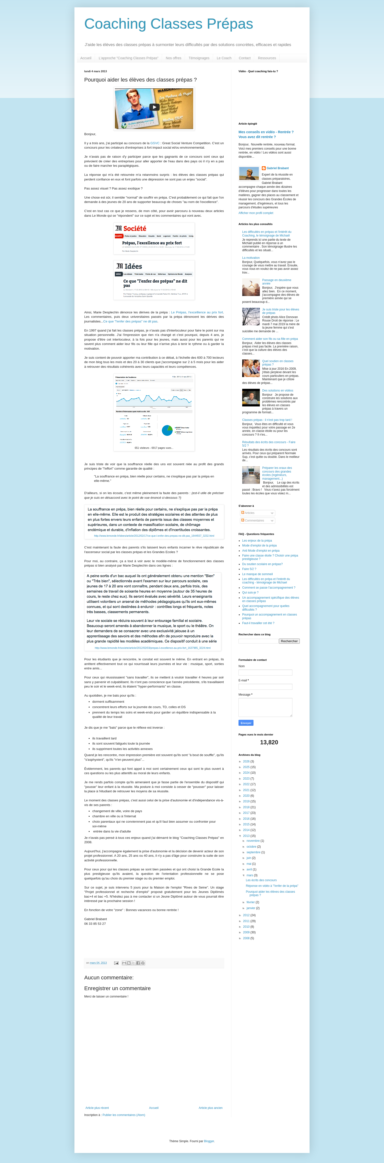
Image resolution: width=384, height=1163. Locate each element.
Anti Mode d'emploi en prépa (260, 550)
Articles (247, 513)
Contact (245, 58)
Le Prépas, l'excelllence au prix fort (197, 312)
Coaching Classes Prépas (168, 23)
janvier (251, 908)
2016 (247, 818)
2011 (247, 921)
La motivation (251, 258)
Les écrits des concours (261, 880)
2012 (247, 915)
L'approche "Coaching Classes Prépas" (128, 58)
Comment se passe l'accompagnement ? (268, 587)
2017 (247, 813)
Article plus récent (97, 1108)
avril (250, 869)
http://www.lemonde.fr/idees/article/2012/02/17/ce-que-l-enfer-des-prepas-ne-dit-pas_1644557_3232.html (154, 535)
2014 (247, 830)
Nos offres (173, 58)
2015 (247, 824)
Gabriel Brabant (278, 168)
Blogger (209, 1141)
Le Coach (224, 58)
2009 (247, 932)
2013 (247, 836)
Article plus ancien (211, 1108)
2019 (247, 801)
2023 (247, 778)
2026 (247, 761)
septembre (254, 852)
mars (250, 875)
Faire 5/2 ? (249, 569)
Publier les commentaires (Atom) (124, 1115)
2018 (247, 807)
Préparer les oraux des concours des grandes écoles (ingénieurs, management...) (277, 473)
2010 (247, 926)
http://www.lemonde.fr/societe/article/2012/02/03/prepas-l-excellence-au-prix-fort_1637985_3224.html (153, 647)
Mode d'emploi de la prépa (259, 545)
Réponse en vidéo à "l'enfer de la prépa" (272, 886)
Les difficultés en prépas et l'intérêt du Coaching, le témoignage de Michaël (266, 233)
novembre (254, 841)
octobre (252, 846)
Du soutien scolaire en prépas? (262, 564)
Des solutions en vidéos (277, 390)
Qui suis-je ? (250, 592)
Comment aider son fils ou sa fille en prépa (270, 339)
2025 (247, 767)
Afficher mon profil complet (256, 213)
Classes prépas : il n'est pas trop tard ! (267, 420)
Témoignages (199, 58)
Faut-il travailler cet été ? (258, 623)
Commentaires (252, 520)
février (251, 902)
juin (249, 858)
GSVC (154, 143)
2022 (247, 784)
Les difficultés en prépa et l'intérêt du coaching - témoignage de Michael (266, 580)
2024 (247, 772)
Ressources (267, 58)
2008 (247, 938)
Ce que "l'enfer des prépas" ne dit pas (130, 321)
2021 (247, 790)
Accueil (85, 58)
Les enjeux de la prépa (257, 540)
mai (249, 864)
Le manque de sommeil (257, 574)
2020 (247, 795)
